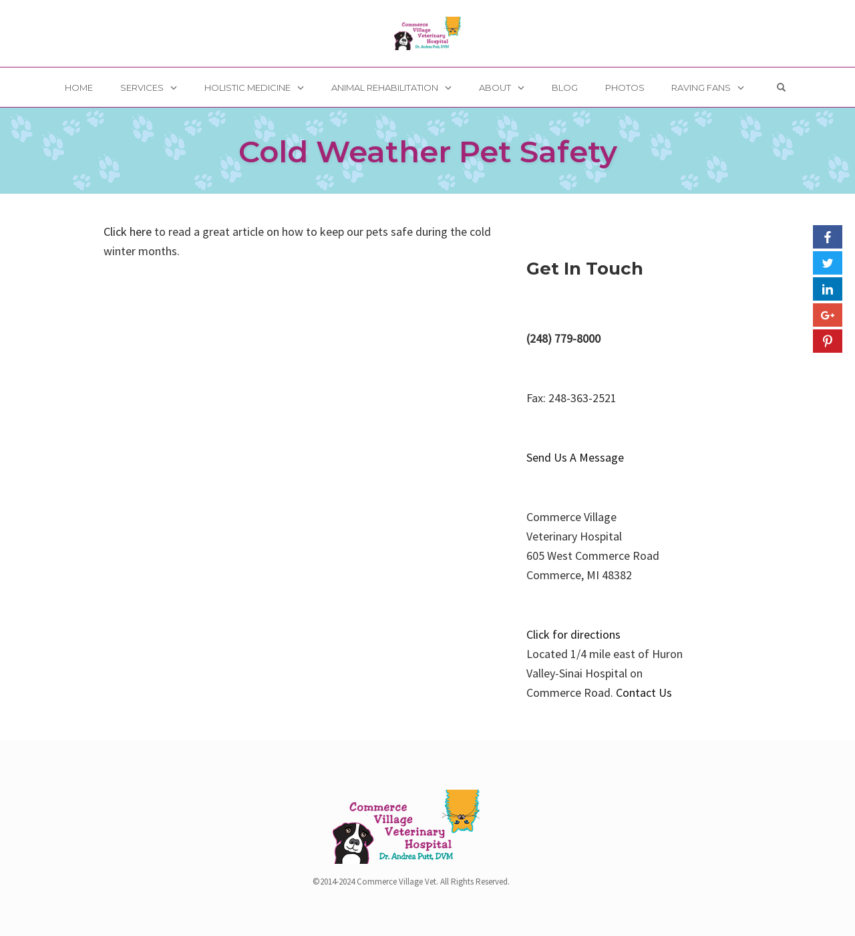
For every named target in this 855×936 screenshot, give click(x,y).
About (495, 87)
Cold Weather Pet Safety (427, 151)
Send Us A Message (575, 457)
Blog (565, 87)
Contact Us (644, 692)
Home (79, 87)
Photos (625, 87)
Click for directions (573, 634)
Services (142, 87)
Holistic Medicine (247, 87)
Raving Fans (701, 87)
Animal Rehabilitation (384, 87)
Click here (128, 231)
